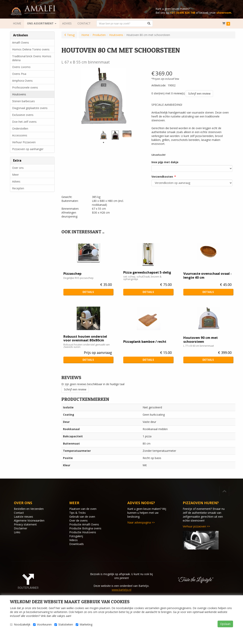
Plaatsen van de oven (82, 509)
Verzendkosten (162, 176)
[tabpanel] (103, 135)
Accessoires (19, 135)
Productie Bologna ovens (85, 528)
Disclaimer (20, 528)
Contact (19, 513)
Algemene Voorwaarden (29, 520)
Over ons (18, 168)
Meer (15, 174)
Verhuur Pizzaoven (24, 142)
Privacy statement (25, 524)
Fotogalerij (76, 536)
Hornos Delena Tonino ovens (31, 49)
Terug (71, 35)
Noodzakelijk (20, 624)
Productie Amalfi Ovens (84, 524)
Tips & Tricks (77, 513)
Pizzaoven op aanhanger (27, 149)
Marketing (84, 624)
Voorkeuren (42, 624)
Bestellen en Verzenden (29, 509)
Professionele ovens (25, 87)
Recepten (18, 188)
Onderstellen (20, 128)
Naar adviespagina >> (141, 522)
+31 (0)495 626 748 (182, 12)
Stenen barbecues (23, 101)
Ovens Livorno (21, 67)
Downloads (76, 544)
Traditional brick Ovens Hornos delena (31, 58)
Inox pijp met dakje (164, 162)
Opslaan (225, 624)
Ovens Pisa (19, 74)
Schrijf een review (199, 93)
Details (88, 292)
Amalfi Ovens (20, 42)
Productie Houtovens (82, 532)
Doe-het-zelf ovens (24, 121)
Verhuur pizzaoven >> (196, 526)
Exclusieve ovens (22, 115)
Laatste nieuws (23, 516)
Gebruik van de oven (82, 516)
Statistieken (63, 624)
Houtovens (19, 94)
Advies (16, 181)
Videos (73, 540)
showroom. (224, 12)
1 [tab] (103, 142)
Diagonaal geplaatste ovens (30, 108)
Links (17, 532)
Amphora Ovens (22, 80)
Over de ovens (78, 520)
